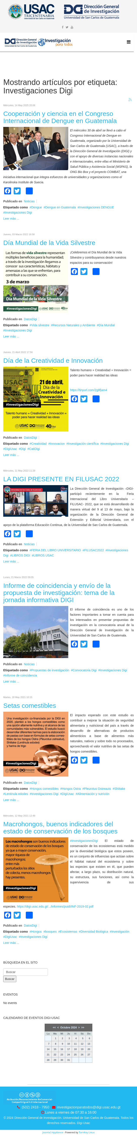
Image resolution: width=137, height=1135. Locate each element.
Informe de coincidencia (21, 675)
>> (82, 1027)
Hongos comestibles (45, 788)
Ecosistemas (68, 931)
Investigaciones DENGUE (96, 207)
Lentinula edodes (16, 794)
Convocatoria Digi (85, 670)
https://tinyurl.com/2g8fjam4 (88, 390)
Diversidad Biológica (94, 931)
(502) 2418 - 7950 (35, 1107)
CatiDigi (34, 449)
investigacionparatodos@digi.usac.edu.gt (89, 1107)
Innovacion (57, 443)
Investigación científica (83, 443)
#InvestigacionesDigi (84, 840)
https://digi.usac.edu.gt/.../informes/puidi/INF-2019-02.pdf (55, 906)
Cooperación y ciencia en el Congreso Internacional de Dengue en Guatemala (60, 117)
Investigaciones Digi (18, 212)
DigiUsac (11, 449)
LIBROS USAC (44, 555)
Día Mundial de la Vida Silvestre (49, 242)
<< (54, 1027)
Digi (23, 449)
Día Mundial (107, 325)
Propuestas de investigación (50, 670)
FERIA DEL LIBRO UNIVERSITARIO (56, 550)
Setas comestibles (29, 705)
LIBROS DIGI (21, 555)
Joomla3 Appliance (52, 1132)
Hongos (36, 931)
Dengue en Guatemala (60, 207)
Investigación (120, 931)
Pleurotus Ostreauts (97, 788)
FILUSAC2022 (94, 550)
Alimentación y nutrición (93, 794)
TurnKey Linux (87, 1132)
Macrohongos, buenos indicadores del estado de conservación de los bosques (60, 827)
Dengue (36, 207)
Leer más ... (11, 218)
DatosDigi (30, 319)
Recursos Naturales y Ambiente (74, 325)
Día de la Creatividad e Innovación (53, 360)
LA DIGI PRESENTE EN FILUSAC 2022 (61, 479)
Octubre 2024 (68, 1027)
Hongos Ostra (71, 788)
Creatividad (39, 443)
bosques (51, 931)
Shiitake (119, 788)
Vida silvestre (40, 325)
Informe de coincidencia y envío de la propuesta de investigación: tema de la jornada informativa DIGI (59, 592)
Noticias (29, 201)
